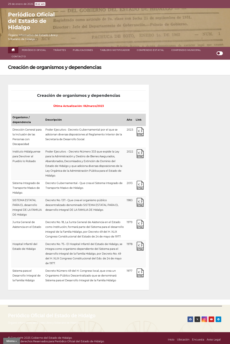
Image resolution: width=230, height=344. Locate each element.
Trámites (59, 50)
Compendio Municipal (186, 50)
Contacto (19, 56)
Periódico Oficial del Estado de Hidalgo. (79, 341)
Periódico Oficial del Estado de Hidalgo (31, 21)
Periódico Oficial (34, 50)
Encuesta (198, 339)
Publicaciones (83, 50)
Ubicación (183, 339)
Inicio (171, 339)
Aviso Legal (214, 339)
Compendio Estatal (150, 50)
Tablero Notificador (115, 50)
